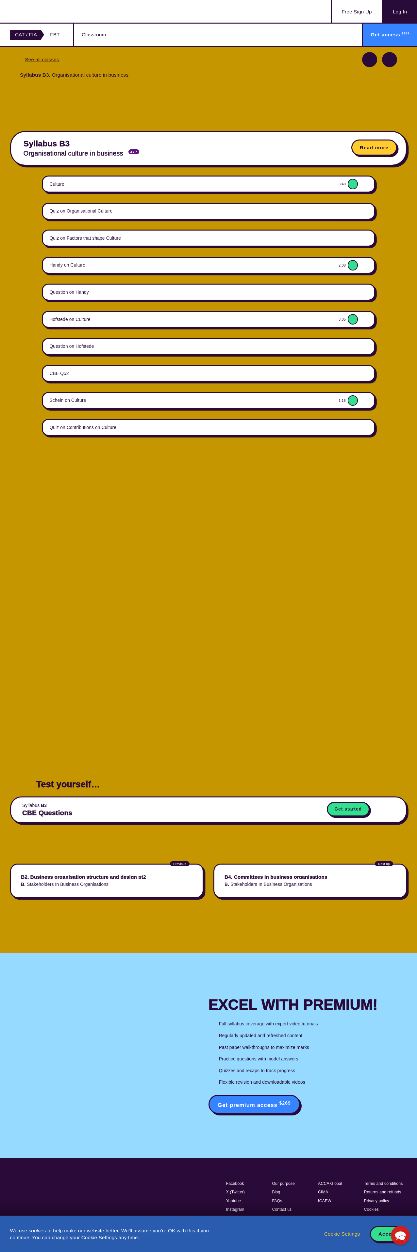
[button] (400, 1235)
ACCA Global (330, 1183)
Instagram (235, 1209)
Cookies (371, 1209)
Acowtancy (42, 11)
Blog (276, 1192)
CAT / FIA (26, 34)
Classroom (94, 34)
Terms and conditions (383, 1183)
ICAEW (324, 1201)
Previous (369, 59)
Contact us (282, 1209)
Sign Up (357, 12)
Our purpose (283, 1183)
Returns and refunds (382, 1192)
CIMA (323, 1192)
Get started (348, 809)
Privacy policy (376, 1201)
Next (389, 59)
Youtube (233, 1201)
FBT (54, 34)
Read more (374, 147)
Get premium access (254, 1104)
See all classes (42, 59)
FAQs (277, 1201)
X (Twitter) (235, 1192)
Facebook (235, 1183)
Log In (400, 11)
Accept (387, 1234)
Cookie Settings (342, 1234)
